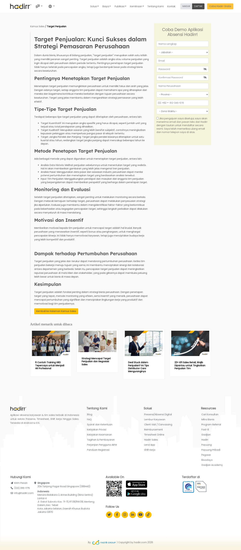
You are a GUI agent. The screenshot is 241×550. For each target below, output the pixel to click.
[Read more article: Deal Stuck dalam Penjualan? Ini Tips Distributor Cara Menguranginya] (144, 343)
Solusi (93, 6)
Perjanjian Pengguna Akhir (102, 444)
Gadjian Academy (212, 465)
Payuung (206, 444)
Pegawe (206, 455)
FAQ (89, 419)
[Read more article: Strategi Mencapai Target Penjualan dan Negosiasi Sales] (97, 341)
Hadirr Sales (151, 439)
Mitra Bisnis (207, 419)
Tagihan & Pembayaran (101, 439)
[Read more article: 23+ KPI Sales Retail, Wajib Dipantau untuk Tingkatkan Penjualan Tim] (190, 343)
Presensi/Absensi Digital (158, 414)
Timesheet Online (154, 434)
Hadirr (204, 439)
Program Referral (211, 424)
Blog (89, 414)
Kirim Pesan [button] (21, 483)
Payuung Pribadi (210, 449)
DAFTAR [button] (198, 6)
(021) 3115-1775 (22, 488)
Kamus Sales (37, 26)
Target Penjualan (56, 26)
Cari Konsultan (209, 414)
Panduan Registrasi (98, 449)
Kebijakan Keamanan (99, 434)
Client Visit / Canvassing (158, 424)
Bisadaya (206, 460)
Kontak (171, 6)
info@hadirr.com (24, 493)
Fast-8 (205, 429)
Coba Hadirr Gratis (220, 6)
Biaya (105, 6)
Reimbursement (153, 429)
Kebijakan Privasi (96, 429)
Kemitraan (136, 6)
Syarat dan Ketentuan (99, 424)
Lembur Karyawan (154, 419)
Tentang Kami (155, 6)
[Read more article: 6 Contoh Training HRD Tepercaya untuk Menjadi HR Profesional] (51, 343)
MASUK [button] (186, 6)
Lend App (149, 444)
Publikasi (119, 6)
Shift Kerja (149, 449)
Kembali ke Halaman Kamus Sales (56, 311)
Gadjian (206, 434)
